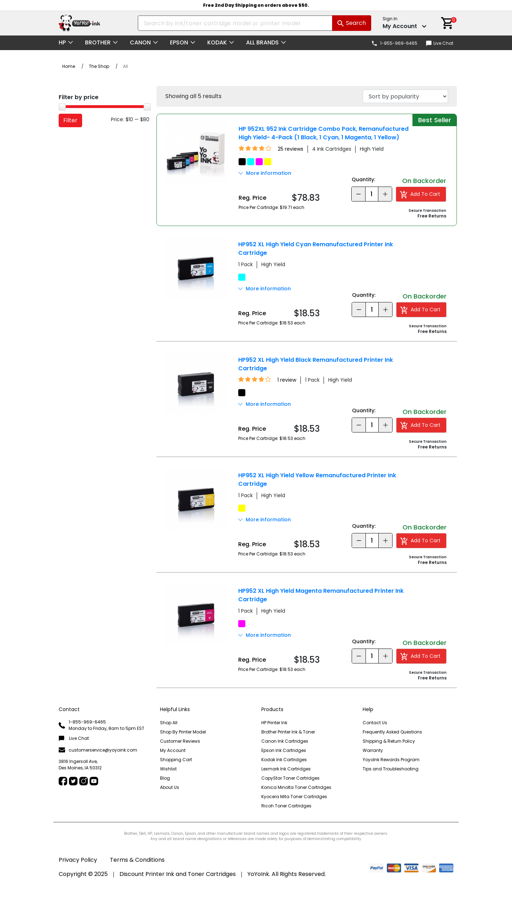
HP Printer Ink (274, 723)
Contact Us (375, 723)
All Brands (262, 42)
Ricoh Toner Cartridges (286, 806)
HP (62, 42)
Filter (70, 120)
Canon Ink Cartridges (284, 741)
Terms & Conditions (137, 860)
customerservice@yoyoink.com (98, 750)
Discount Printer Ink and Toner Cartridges (177, 874)
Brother (98, 42)
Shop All (168, 723)
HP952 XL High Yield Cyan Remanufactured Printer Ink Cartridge (315, 248)
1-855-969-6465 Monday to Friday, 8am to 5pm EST (101, 725)
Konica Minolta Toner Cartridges (296, 787)
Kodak (217, 42)
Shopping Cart (176, 760)
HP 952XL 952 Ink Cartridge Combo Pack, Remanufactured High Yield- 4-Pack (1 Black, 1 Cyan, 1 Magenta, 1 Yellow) (324, 133)
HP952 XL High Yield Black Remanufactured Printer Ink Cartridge (315, 364)
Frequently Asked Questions (392, 732)
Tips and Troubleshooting (390, 769)
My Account (173, 750)
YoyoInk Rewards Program (391, 760)
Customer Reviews (180, 741)
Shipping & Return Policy (389, 741)
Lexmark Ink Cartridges (286, 769)
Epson (179, 42)
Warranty (373, 750)
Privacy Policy (78, 860)
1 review (286, 379)
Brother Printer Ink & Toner (288, 732)
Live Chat (439, 43)
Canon (140, 42)
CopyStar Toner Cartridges (290, 778)
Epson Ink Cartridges (283, 750)
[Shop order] (405, 96)
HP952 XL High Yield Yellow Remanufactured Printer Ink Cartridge (317, 479)
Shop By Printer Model (183, 732)
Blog (165, 778)
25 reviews (290, 148)
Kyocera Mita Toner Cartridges (294, 797)
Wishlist (168, 769)
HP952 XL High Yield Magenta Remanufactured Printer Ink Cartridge (321, 595)
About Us (169, 787)
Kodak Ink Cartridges (284, 760)
